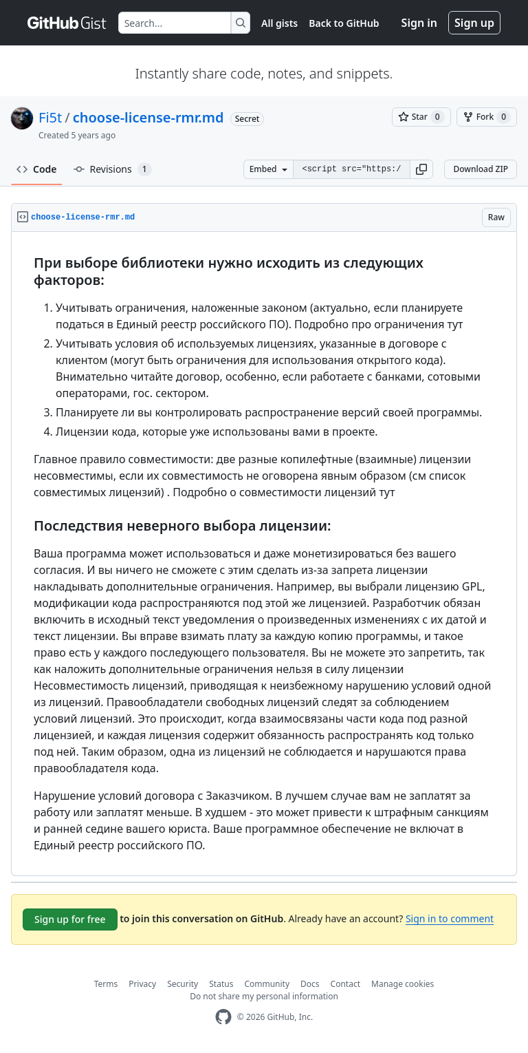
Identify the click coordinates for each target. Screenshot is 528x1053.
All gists (279, 23)
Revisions (113, 169)
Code (36, 169)
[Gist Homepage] (67, 22)
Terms (106, 984)
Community (266, 984)
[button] (421, 169)
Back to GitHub (344, 23)
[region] (264, 554)
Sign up (474, 22)
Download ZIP (480, 169)
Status (221, 984)
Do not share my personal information (264, 996)
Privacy (142, 984)
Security (182, 984)
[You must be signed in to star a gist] (421, 117)
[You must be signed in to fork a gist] (486, 117)
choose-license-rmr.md (148, 117)
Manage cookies (402, 984)
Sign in (419, 22)
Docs (310, 984)
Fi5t (50, 117)
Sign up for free (70, 919)
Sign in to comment (450, 918)
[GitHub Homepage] (223, 1016)
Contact (345, 984)
